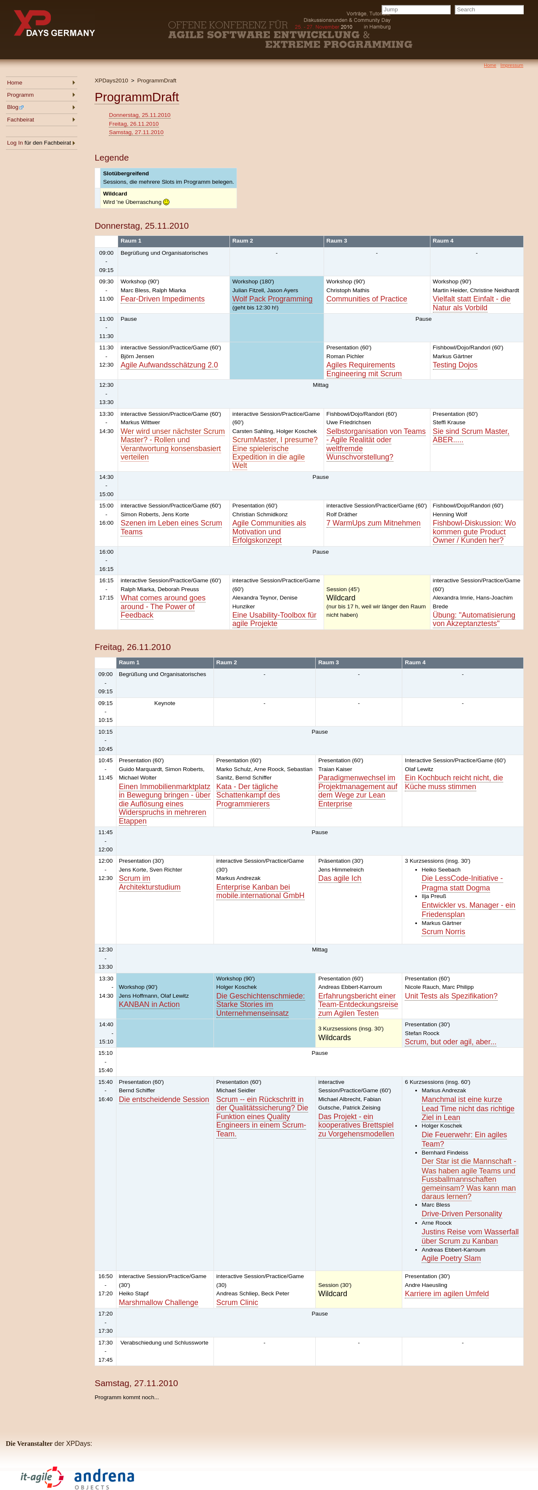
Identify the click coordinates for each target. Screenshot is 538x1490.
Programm (20, 95)
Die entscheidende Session (164, 1099)
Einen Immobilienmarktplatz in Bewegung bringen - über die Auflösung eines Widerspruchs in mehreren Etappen (165, 803)
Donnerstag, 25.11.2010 (139, 115)
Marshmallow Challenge (158, 1302)
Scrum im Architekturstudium (150, 882)
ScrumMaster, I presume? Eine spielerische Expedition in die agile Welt (275, 453)
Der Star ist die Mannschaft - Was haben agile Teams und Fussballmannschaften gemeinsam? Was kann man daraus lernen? (469, 1179)
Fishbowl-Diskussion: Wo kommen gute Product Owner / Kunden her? (474, 531)
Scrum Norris (443, 931)
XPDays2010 (111, 80)
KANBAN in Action (149, 1004)
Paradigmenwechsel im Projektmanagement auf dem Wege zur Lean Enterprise (357, 791)
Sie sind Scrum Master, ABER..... (471, 435)
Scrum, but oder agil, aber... (450, 1042)
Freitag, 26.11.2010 (133, 124)
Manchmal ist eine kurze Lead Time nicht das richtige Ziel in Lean (468, 1108)
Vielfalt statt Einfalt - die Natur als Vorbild (472, 303)
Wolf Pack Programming (272, 299)
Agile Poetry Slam (451, 1258)
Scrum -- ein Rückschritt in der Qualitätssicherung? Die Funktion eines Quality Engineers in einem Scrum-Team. (262, 1116)
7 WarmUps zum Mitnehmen (374, 523)
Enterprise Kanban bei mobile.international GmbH (260, 891)
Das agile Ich (339, 878)
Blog (15, 107)
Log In (15, 143)
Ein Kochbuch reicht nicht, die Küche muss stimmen (454, 782)
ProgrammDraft (156, 80)
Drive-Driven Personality (462, 1214)
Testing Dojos (455, 365)
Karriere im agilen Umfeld (447, 1293)
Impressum (512, 65)
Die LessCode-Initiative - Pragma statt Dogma (462, 883)
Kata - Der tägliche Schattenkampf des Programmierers (248, 795)
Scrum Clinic (237, 1302)
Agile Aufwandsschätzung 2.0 (169, 365)
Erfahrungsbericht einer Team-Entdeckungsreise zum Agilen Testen (358, 1004)
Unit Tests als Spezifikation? (451, 996)
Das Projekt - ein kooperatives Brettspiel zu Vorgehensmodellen (356, 1125)
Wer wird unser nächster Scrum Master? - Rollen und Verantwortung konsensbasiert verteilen (173, 444)
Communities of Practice (367, 299)
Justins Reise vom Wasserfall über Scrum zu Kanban (470, 1236)
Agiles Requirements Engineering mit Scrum (364, 369)
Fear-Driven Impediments (163, 299)
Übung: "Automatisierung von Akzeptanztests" (474, 619)
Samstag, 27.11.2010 (136, 132)
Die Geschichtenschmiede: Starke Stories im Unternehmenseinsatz (260, 1004)
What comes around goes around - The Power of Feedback (163, 606)
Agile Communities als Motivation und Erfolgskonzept (269, 531)
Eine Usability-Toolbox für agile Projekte (274, 619)
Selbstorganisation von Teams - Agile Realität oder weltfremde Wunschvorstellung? (376, 444)
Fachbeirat (20, 119)
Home (14, 82)
